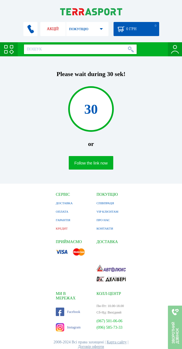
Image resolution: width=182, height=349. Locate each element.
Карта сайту (116, 342)
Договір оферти (91, 346)
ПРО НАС (103, 220)
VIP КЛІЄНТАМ (107, 211)
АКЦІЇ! (53, 29)
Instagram (68, 327)
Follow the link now (91, 163)
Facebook (68, 312)
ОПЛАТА (62, 211)
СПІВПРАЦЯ (105, 203)
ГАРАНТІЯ (63, 220)
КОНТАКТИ (104, 228)
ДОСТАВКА (64, 203)
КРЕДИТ (62, 228)
